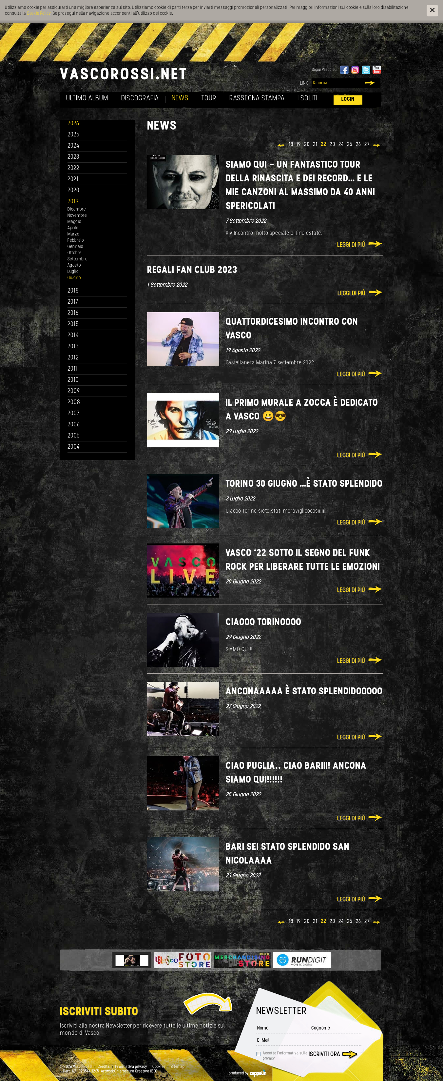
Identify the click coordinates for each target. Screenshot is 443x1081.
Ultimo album (87, 98)
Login (348, 99)
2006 (73, 425)
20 (307, 144)
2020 (73, 191)
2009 (73, 391)
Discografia (140, 98)
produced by (247, 1073)
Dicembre (76, 209)
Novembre (77, 215)
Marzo (73, 234)
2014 (73, 336)
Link (304, 83)
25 (350, 144)
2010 (73, 380)
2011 (72, 369)
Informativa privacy (131, 1067)
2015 (73, 324)
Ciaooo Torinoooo (263, 623)
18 (291, 144)
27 (367, 144)
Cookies (158, 1067)
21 (315, 144)
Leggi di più (351, 245)
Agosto (74, 265)
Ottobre (74, 253)
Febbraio (75, 240)
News (180, 98)
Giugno (74, 277)
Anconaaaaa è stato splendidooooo (304, 692)
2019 (73, 202)
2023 (73, 157)
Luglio (73, 271)
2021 (73, 179)
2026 (73, 124)
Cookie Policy (38, 13)
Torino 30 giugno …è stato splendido (304, 484)
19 (299, 144)
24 (341, 144)
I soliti (308, 98)
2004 (73, 447)
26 (358, 144)
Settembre (77, 259)
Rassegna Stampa (257, 98)
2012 (73, 358)
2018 (73, 291)
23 (332, 144)
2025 (73, 135)
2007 (73, 414)
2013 (73, 347)
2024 (73, 146)
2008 (73, 402)
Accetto (285, 1056)
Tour (209, 98)
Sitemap (177, 1067)
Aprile (72, 228)
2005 (73, 436)
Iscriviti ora (324, 1054)
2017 (72, 302)
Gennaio (75, 246)
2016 (73, 313)
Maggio (74, 221)
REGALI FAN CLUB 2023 (192, 270)
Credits (104, 1067)
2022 (73, 168)
